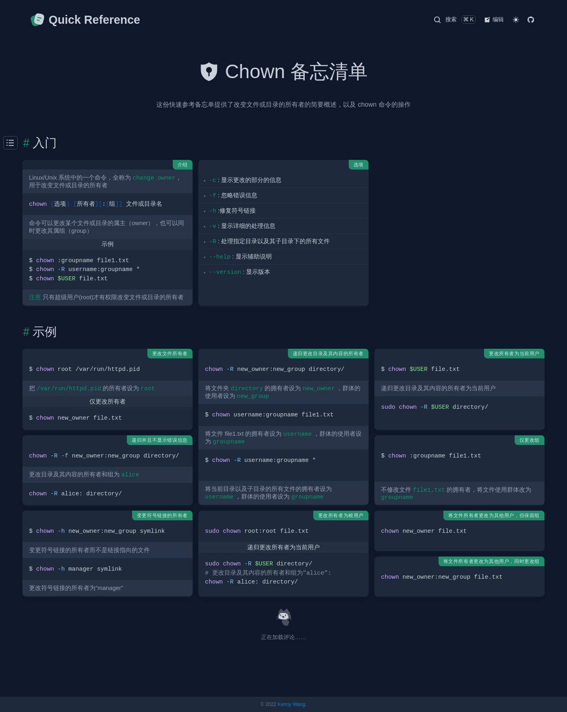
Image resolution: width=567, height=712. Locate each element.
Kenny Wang (291, 704)
